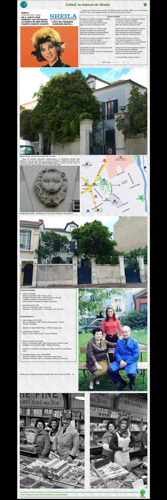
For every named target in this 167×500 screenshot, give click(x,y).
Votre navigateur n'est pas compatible (113, 62)
